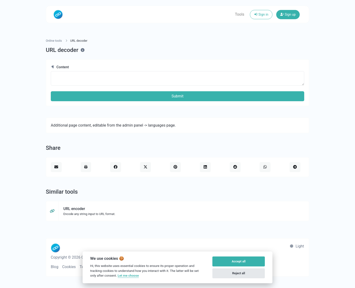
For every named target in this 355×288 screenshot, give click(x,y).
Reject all (238, 273)
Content (60, 67)
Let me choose (128, 275)
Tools (239, 14)
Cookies (69, 267)
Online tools (54, 40)
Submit (177, 96)
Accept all (238, 261)
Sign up (288, 14)
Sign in (261, 14)
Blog (54, 267)
